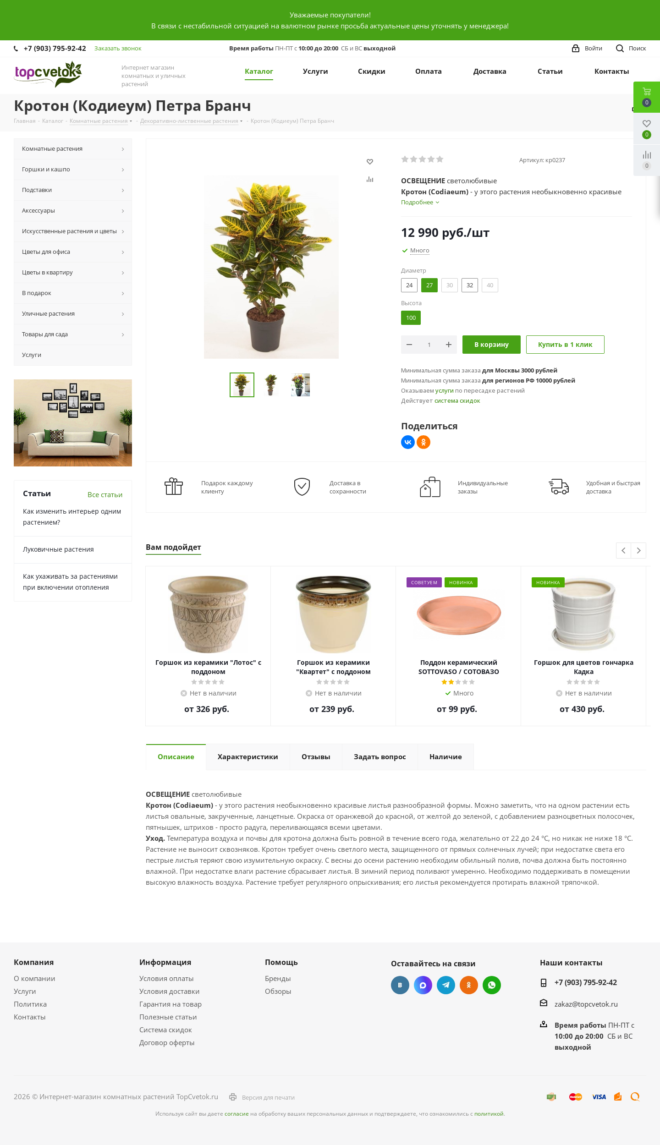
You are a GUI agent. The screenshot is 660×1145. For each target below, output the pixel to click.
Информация (165, 962)
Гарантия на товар (170, 1003)
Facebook (423, 985)
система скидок (457, 400)
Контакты (30, 1016)
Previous (624, 551)
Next (638, 551)
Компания (34, 962)
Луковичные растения (58, 549)
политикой (489, 1114)
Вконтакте (400, 985)
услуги (444, 390)
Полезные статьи (168, 1016)
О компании (34, 978)
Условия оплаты (166, 978)
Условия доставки (169, 991)
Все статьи (105, 494)
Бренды (278, 978)
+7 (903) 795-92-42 (55, 48)
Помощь (281, 962)
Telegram (446, 985)
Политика (30, 1003)
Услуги (25, 991)
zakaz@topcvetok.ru (586, 1003)
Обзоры (278, 991)
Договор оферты (167, 1042)
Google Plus (492, 985)
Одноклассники (469, 985)
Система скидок (165, 1029)
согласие (237, 1114)
